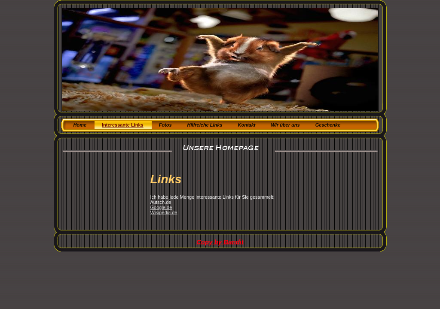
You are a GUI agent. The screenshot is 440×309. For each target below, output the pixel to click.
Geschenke (328, 124)
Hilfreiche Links (205, 124)
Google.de (161, 207)
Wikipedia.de (163, 212)
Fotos (165, 124)
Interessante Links (123, 124)
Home (80, 124)
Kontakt (247, 124)
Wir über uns (285, 124)
